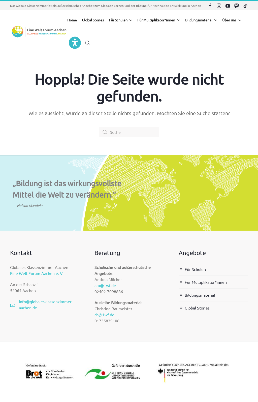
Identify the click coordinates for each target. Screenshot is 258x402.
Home (72, 20)
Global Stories (93, 20)
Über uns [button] (231, 20)
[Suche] (129, 132)
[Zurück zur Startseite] (38, 31)
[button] (87, 43)
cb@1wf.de (104, 314)
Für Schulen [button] (121, 20)
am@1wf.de (105, 285)
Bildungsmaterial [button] (201, 20)
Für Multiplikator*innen (203, 282)
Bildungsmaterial (197, 294)
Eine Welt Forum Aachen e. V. (36, 273)
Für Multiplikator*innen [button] (158, 20)
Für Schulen (192, 269)
